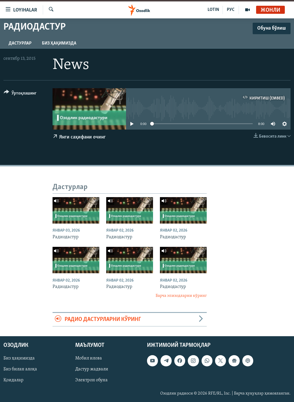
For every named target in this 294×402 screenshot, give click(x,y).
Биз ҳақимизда (59, 43)
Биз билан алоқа (20, 369)
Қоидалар (13, 380)
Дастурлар (20, 43)
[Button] (20, 94)
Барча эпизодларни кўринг (181, 296)
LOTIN (213, 9)
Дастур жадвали (91, 369)
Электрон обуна (91, 380)
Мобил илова (88, 358)
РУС (231, 9)
